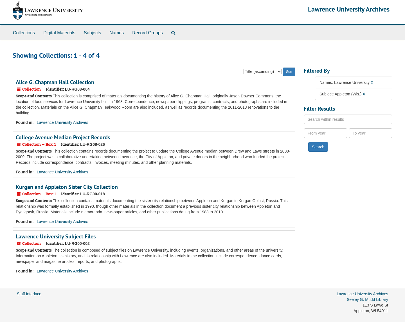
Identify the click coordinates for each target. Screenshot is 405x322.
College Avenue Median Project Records (63, 137)
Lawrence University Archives (349, 9)
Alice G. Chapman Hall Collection (55, 82)
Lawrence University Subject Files (56, 236)
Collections (24, 32)
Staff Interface (29, 294)
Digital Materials (59, 32)
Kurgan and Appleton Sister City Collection (67, 187)
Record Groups (147, 32)
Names (116, 32)
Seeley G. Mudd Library (367, 299)
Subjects (92, 32)
